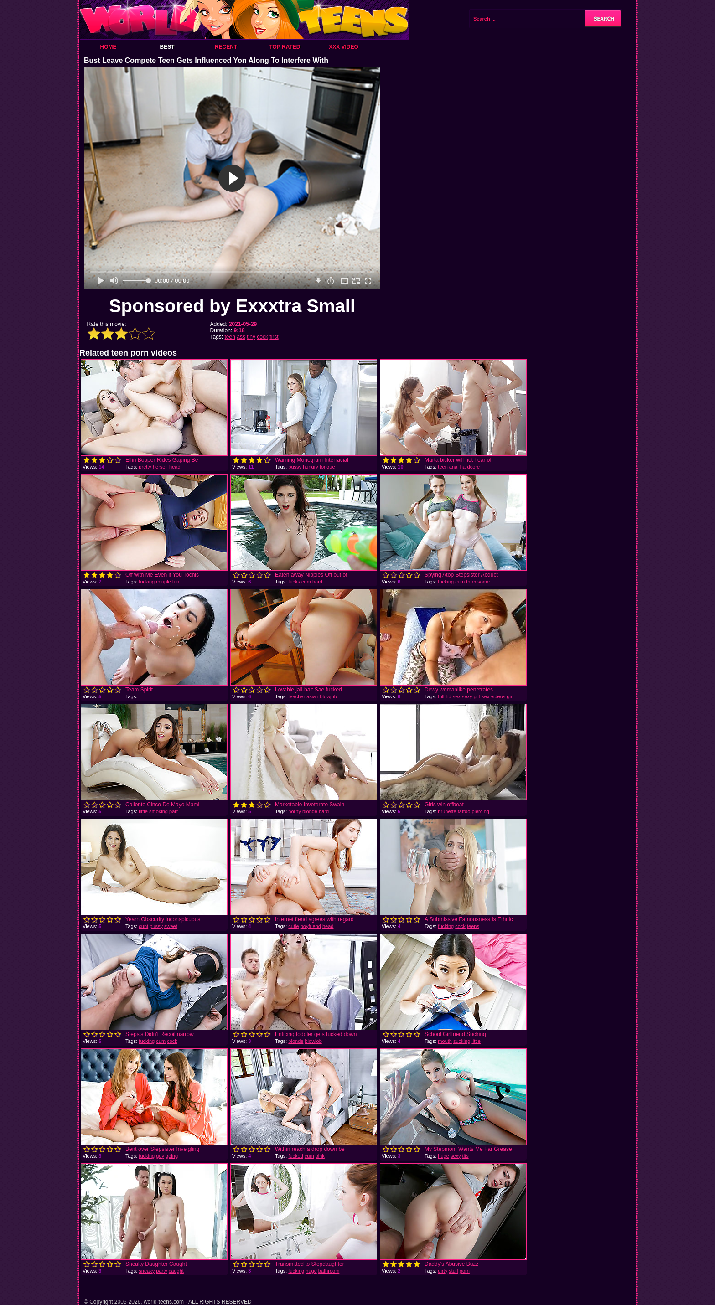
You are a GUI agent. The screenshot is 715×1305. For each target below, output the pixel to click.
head (174, 466)
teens (473, 926)
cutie (293, 926)
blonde (309, 811)
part (173, 811)
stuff (453, 1271)
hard (317, 581)
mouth (445, 1041)
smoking (158, 811)
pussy (294, 466)
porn (465, 1271)
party (161, 1271)
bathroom (328, 1271)
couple (163, 581)
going (172, 1156)
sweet (170, 926)
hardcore (470, 466)
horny (294, 811)
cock (262, 337)
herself (160, 466)
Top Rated (284, 47)
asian (312, 696)
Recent (226, 47)
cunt (143, 926)
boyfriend (311, 926)
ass (241, 337)
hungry (310, 466)
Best (167, 47)
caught (176, 1271)
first (273, 337)
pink (320, 1156)
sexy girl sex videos (483, 696)
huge (443, 1156)
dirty (442, 1271)
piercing (480, 811)
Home (108, 47)
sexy (456, 1156)
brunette (447, 811)
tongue (327, 466)
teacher (296, 696)
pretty (145, 466)
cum (306, 581)
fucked (295, 1156)
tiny (251, 337)
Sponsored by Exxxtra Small (232, 306)
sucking (461, 1041)
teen (230, 337)
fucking (147, 581)
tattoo (464, 811)
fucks (294, 581)
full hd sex (449, 696)
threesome (478, 581)
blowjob (328, 696)
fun (175, 581)
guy (160, 1156)
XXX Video (343, 47)
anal (454, 466)
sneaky (147, 1271)
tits (465, 1156)
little (143, 811)
